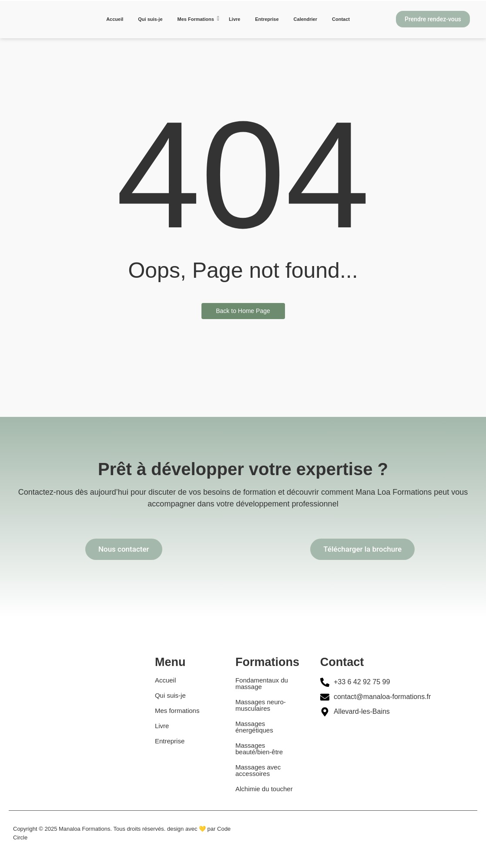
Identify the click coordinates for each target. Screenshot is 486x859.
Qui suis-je (150, 19)
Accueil (114, 19)
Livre (234, 19)
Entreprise (266, 19)
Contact (341, 19)
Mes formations (177, 710)
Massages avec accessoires (258, 770)
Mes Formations (197, 19)
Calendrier (305, 19)
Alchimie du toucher (264, 788)
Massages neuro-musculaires (260, 705)
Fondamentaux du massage (261, 683)
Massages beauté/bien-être (259, 749)
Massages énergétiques (254, 727)
